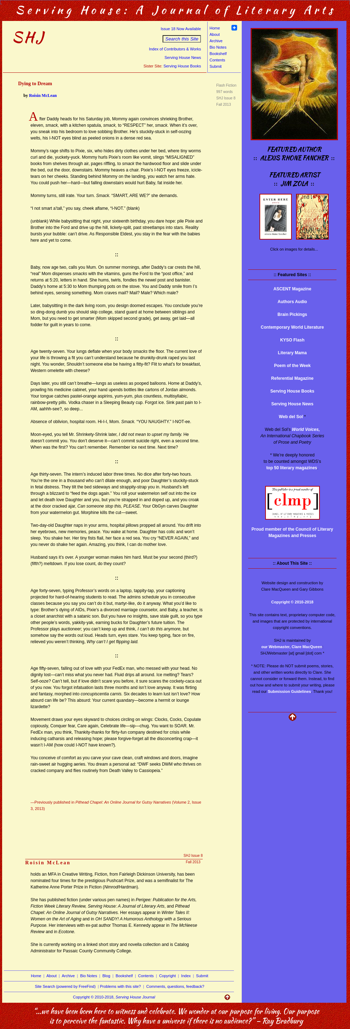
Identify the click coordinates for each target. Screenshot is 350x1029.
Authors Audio (292, 301)
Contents (217, 60)
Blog (106, 976)
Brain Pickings (292, 314)
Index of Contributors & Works (175, 49)
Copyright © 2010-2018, (114, 997)
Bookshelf (217, 53)
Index (186, 976)
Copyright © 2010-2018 (292, 602)
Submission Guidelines (289, 691)
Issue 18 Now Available (181, 29)
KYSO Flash (292, 340)
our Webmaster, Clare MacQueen (291, 647)
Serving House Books (182, 66)
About (214, 34)
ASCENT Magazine (292, 288)
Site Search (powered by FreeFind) (65, 986)
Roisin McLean (43, 95)
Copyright (167, 976)
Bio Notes (217, 47)
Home (214, 28)
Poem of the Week (292, 365)
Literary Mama (292, 352)
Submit (215, 66)
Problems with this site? (120, 986)
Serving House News (182, 57)
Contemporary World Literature (292, 327)
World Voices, (306, 429)
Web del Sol (291, 416)
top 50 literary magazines (291, 467)
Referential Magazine (292, 378)
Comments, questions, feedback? (175, 986)
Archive (216, 41)
